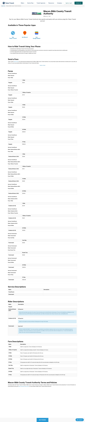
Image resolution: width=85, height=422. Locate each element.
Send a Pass (16, 61)
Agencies (3, 5)
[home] (8, 3)
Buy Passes (42, 420)
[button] (23, 3)
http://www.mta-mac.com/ (24, 386)
